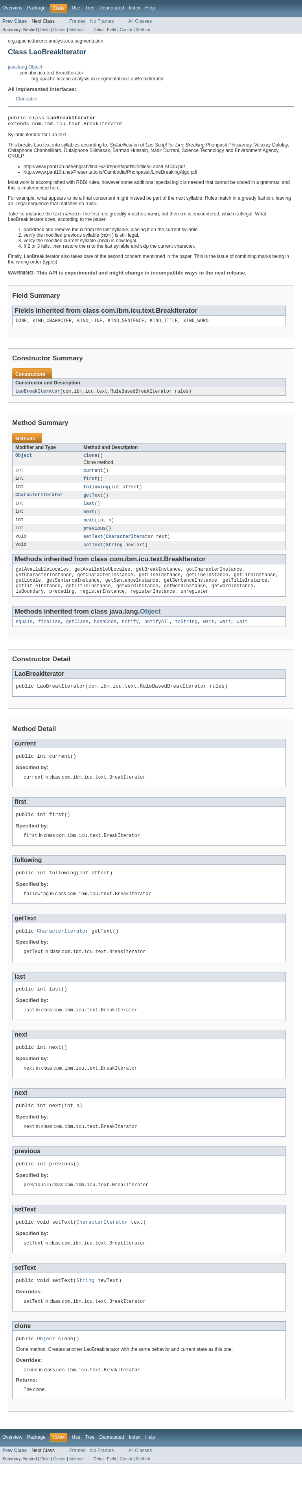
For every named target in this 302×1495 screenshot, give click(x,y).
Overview (12, 8)
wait (208, 634)
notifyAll (156, 634)
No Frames (102, 21)
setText (93, 544)
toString (186, 634)
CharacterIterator (39, 501)
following (96, 492)
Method (76, 29)
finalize (49, 634)
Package (36, 8)
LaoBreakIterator (37, 394)
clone (90, 459)
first (90, 483)
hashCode (105, 634)
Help (150, 8)
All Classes (140, 21)
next (88, 518)
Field (45, 29)
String (114, 553)
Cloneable (26, 99)
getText (93, 501)
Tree (90, 8)
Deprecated (111, 8)
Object (23, 459)
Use (76, 8)
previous (94, 535)
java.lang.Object (25, 67)
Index (134, 8)
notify (130, 634)
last (88, 509)
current (93, 475)
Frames (77, 21)
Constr (59, 29)
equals (24, 634)
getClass (77, 634)
